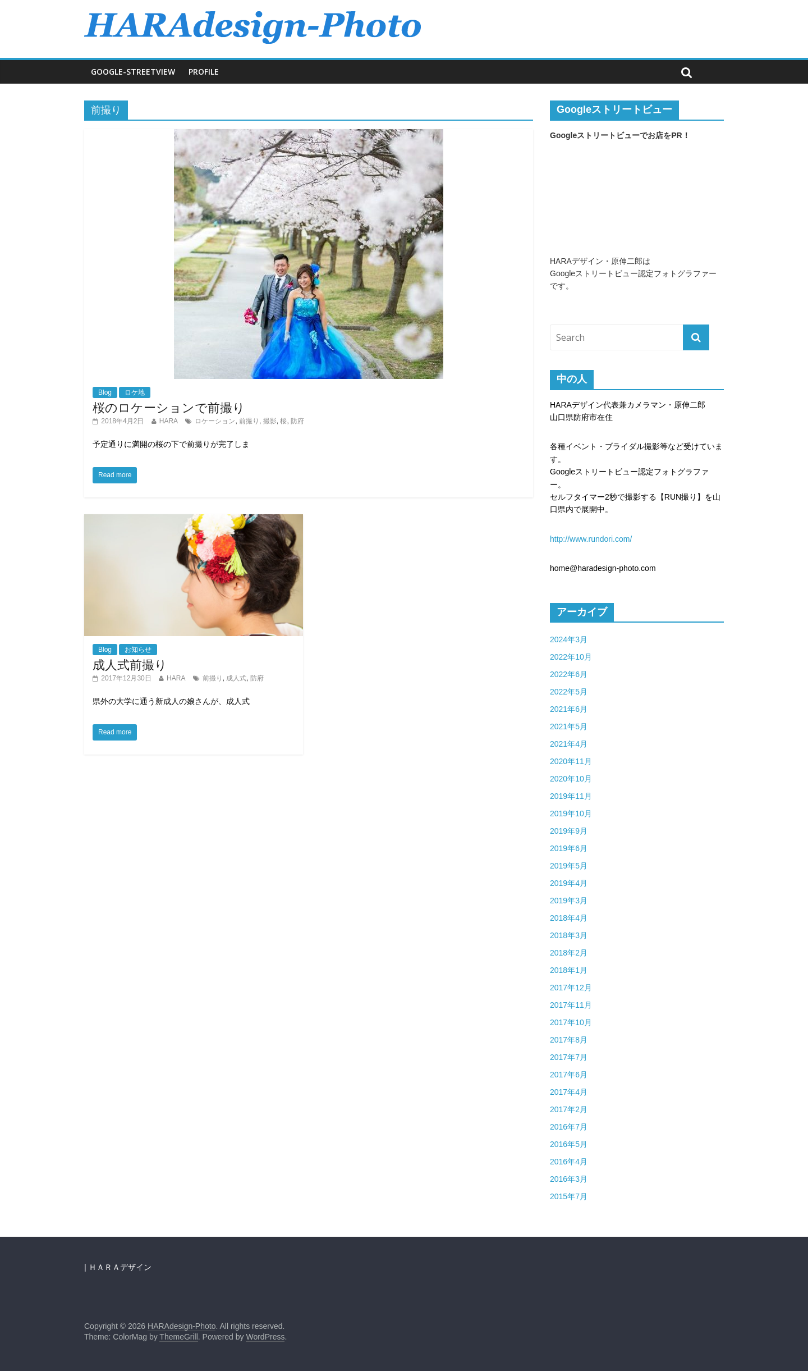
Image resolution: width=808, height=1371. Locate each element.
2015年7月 (568, 1196)
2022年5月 (568, 691)
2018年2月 (568, 952)
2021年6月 (568, 709)
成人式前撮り (130, 665)
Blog (105, 392)
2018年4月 (568, 917)
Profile (204, 71)
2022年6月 (568, 674)
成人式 (236, 678)
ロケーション (215, 421)
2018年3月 (568, 935)
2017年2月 (568, 1109)
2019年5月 (568, 865)
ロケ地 (135, 392)
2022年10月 (571, 656)
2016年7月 (568, 1126)
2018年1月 (568, 970)
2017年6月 (568, 1074)
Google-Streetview (133, 71)
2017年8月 (568, 1039)
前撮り (249, 421)
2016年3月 (568, 1179)
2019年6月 (568, 848)
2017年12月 (571, 987)
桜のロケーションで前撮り (169, 408)
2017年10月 (571, 1022)
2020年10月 (571, 778)
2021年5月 (568, 726)
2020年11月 (571, 761)
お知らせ (138, 649)
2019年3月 (568, 900)
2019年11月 (571, 796)
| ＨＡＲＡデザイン (118, 1267)
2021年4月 (568, 743)
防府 (297, 421)
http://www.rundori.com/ (591, 538)
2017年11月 (571, 1004)
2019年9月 (568, 830)
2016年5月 (568, 1144)
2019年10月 (571, 813)
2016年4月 (568, 1161)
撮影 (270, 421)
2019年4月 (568, 883)
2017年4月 (568, 1091)
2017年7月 (568, 1057)
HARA (168, 421)
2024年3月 (568, 639)
